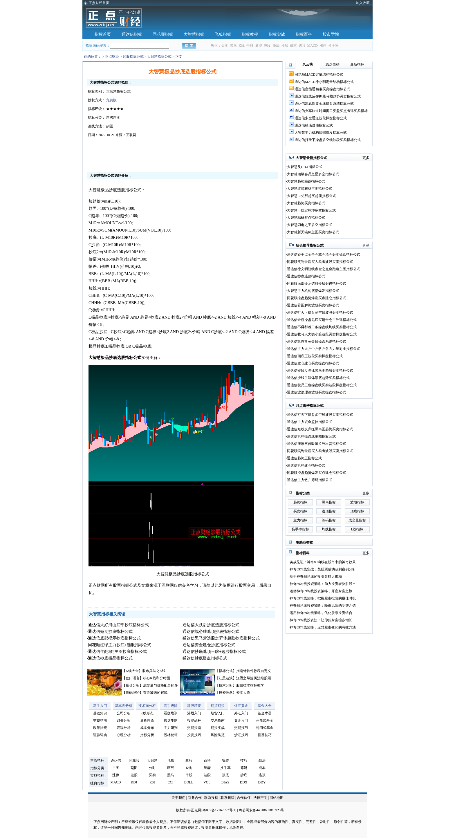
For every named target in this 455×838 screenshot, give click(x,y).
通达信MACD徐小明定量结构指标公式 (324, 82)
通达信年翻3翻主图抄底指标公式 (117, 651)
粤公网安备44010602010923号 (261, 810)
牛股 (249, 46)
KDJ (134, 782)
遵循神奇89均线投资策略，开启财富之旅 (321, 591)
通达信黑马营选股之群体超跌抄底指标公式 (221, 638)
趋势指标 (300, 502)
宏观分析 (124, 728)
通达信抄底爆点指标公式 (205, 658)
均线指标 (329, 529)
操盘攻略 (171, 720)
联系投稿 (211, 798)
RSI (152, 782)
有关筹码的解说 (155, 693)
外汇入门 (241, 713)
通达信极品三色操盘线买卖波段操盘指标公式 (322, 385)
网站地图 (277, 798)
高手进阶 (171, 706)
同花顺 (134, 760)
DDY (262, 782)
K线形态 (147, 713)
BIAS (225, 782)
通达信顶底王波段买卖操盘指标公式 (315, 356)
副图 (134, 768)
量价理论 (147, 720)
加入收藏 (363, 3)
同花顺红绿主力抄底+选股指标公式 (119, 645)
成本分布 (147, 728)
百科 (207, 760)
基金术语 (265, 713)
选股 (134, 775)
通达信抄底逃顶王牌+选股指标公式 (214, 651)
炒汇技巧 (241, 735)
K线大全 (132, 671)
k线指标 (357, 529)
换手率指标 (300, 529)
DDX (244, 782)
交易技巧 (241, 728)
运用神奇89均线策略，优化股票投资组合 (321, 613)
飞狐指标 (223, 34)
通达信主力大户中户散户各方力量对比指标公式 (323, 349)
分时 (152, 768)
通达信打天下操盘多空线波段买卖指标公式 (328, 140)
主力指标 (300, 520)
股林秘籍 (171, 735)
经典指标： (99, 783)
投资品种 (194, 720)
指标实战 (277, 34)
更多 (365, 158)
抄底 (284, 46)
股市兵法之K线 (154, 671)
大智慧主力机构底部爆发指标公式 (321, 133)
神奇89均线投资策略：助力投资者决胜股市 (323, 584)
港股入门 (194, 713)
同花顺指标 (163, 34)
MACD (312, 46)
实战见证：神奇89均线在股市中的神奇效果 (323, 562)
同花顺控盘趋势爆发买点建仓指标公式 (316, 298)
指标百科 (304, 34)
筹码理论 (133, 693)
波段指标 (357, 502)
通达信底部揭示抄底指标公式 (114, 638)
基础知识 (100, 713)
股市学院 (331, 34)
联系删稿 (228, 798)
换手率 (333, 46)
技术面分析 (147, 706)
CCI (170, 782)
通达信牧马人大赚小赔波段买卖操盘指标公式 (322, 334)
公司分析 (124, 713)
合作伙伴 (244, 798)
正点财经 (112, 57)
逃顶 (302, 46)
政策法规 (100, 728)
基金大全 (265, 706)
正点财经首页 (99, 3)
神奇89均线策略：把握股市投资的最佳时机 (323, 598)
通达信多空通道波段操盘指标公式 (321, 118)
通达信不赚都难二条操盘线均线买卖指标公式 (322, 327)
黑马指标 (329, 502)
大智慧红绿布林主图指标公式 (309, 189)
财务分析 (124, 720)
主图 (115, 768)
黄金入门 (241, 720)
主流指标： (99, 760)
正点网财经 (102, 822)
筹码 (243, 768)
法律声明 (260, 798)
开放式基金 (264, 720)
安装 (225, 760)
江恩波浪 (226, 678)
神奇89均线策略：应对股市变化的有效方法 (323, 627)
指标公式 (226, 671)
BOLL (188, 782)
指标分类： (99, 768)
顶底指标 (357, 511)
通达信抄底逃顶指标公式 (314, 125)
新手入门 (100, 706)
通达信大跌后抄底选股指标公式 (211, 625)
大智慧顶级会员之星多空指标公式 (313, 174)
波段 (267, 46)
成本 (293, 46)
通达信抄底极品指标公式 (110, 658)
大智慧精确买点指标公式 (306, 218)
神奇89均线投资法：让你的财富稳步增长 (321, 620)
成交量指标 (357, 520)
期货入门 (218, 713)
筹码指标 (329, 520)
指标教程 (250, 34)
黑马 (233, 46)
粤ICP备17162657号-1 (219, 810)
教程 (188, 760)
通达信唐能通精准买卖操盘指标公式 (322, 89)
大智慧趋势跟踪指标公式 (306, 181)
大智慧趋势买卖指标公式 (306, 203)
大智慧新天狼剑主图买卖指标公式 (313, 232)
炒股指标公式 (133, 57)
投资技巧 (194, 735)
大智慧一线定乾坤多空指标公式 (311, 210)
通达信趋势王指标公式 (304, 458)
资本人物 (243, 693)
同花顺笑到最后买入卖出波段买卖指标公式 (320, 262)
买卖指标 (300, 511)
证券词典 (100, 735)
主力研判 (171, 728)
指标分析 (147, 735)
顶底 (275, 46)
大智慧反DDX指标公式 (304, 167)
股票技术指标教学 (250, 685)
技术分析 (226, 685)
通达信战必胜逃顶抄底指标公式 (211, 631)
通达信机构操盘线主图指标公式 (311, 436)
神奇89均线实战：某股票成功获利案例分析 (323, 569)
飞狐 (170, 760)
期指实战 (218, 728)
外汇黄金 (241, 706)
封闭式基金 (264, 728)
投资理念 (226, 693)
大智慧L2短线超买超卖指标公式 (311, 196)
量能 (258, 46)
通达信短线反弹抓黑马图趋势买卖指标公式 (328, 96)
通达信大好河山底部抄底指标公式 (118, 625)
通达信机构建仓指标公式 (306, 465)
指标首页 (103, 34)
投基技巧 (265, 735)
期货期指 (218, 706)
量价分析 (133, 685)
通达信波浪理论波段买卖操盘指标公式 (316, 392)
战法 (262, 760)
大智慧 (152, 760)
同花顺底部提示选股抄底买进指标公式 (316, 283)
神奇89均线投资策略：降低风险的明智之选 (323, 606)
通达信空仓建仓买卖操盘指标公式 (313, 363)
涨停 (322, 46)
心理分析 (124, 735)
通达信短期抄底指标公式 (110, 631)
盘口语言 (133, 678)
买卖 (224, 46)
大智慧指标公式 (159, 57)
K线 (242, 46)
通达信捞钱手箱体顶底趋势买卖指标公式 (318, 378)
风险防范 (218, 735)
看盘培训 (171, 713)
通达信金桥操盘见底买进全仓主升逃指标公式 (322, 320)
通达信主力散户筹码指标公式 (309, 480)
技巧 (243, 760)
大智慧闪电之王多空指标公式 (309, 225)
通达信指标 (132, 34)
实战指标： (99, 776)
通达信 (116, 760)
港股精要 (194, 706)
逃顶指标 (329, 511)
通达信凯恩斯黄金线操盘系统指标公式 (324, 104)
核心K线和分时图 (156, 678)
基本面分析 (123, 706)
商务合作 (195, 798)
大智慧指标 (194, 34)
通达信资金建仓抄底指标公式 (209, 645)
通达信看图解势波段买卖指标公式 (313, 305)
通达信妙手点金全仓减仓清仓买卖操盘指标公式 (323, 254)
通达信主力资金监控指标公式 (309, 422)
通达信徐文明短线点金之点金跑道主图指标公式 (323, 269)
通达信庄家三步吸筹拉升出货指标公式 (316, 444)
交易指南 (100, 720)
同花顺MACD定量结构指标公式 (319, 75)
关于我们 (178, 798)
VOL (207, 782)
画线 (170, 768)
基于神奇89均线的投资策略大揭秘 (316, 577)
